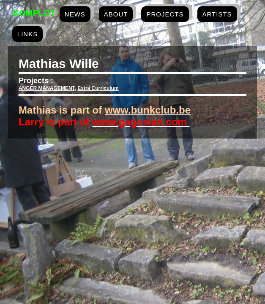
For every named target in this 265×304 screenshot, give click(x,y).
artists (217, 14)
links (27, 34)
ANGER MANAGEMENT (47, 88)
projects (164, 14)
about (116, 14)
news (75, 14)
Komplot (34, 13)
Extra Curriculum (97, 88)
